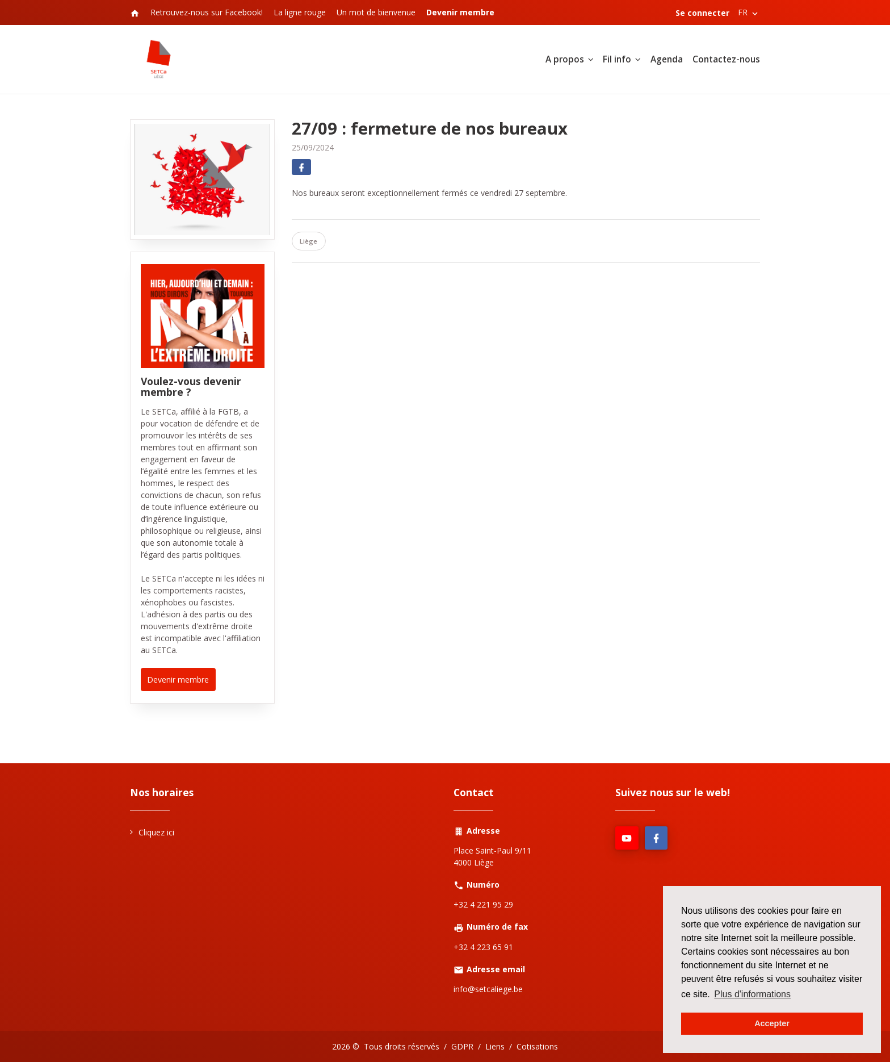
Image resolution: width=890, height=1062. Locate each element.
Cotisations (537, 1046)
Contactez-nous (726, 59)
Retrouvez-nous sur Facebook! (206, 12)
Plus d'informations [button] (752, 994)
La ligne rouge (300, 12)
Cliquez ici (156, 832)
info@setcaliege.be (488, 989)
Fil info (617, 59)
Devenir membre (178, 679)
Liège (308, 241)
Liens (495, 1046)
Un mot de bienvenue (376, 12)
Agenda (666, 59)
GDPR (462, 1046)
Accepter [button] (772, 1023)
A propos (564, 59)
